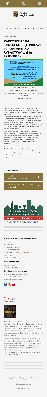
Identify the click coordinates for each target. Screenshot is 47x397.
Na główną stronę (33, 28)
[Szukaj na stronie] (23, 3)
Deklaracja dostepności (23, 384)
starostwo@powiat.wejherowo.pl (20, 252)
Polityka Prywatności (23, 388)
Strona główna (11, 28)
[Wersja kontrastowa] (8, 3)
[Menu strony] (39, 3)
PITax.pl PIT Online (33, 222)
